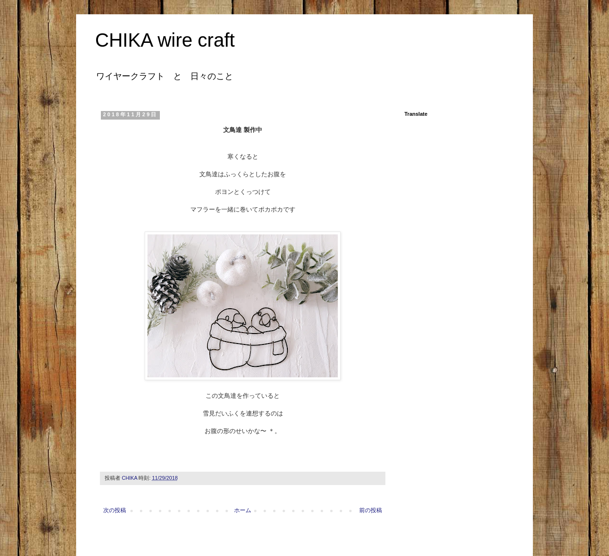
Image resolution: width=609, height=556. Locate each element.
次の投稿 (114, 510)
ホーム (242, 510)
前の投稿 (370, 510)
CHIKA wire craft (165, 40)
